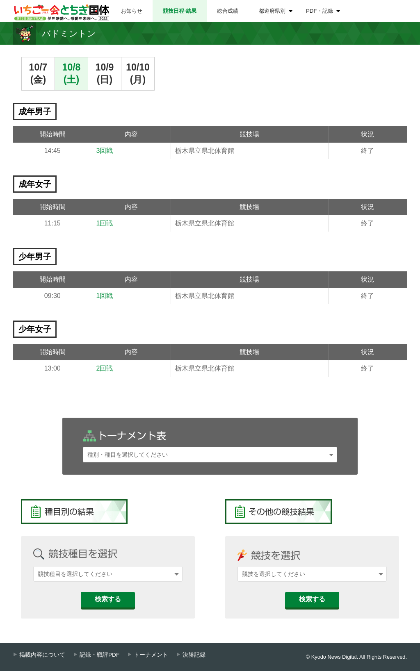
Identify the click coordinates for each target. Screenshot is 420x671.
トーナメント (151, 655)
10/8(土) (71, 73)
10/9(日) (105, 73)
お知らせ (131, 11)
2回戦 (104, 368)
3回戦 (104, 150)
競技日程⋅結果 (179, 11)
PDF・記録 (319, 11)
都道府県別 (272, 11)
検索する (108, 599)
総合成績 (227, 11)
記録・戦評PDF (99, 655)
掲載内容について (42, 655)
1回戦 (104, 223)
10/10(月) (138, 73)
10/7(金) (38, 73)
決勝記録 (194, 655)
